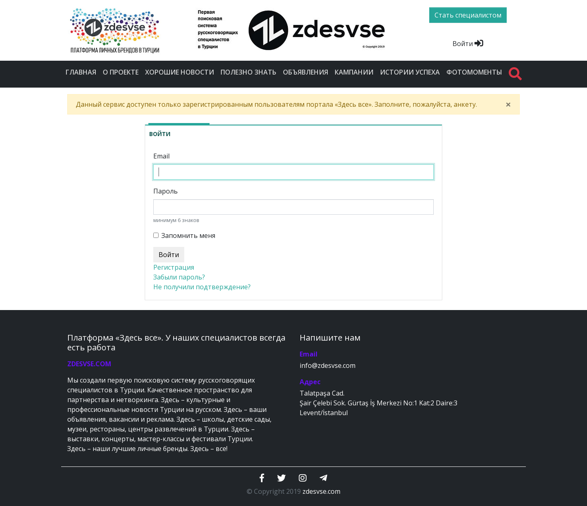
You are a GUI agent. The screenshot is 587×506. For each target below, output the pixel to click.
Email (161, 156)
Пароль (165, 191)
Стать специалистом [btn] (468, 15)
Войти (467, 43)
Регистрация (173, 267)
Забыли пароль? (179, 277)
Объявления (305, 72)
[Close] (508, 104)
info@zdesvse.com (327, 365)
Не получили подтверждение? (202, 286)
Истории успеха (410, 72)
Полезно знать (248, 72)
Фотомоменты (474, 72)
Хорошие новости (179, 72)
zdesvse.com (321, 491)
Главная (81, 72)
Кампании (354, 72)
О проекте (121, 72)
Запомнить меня (188, 235)
